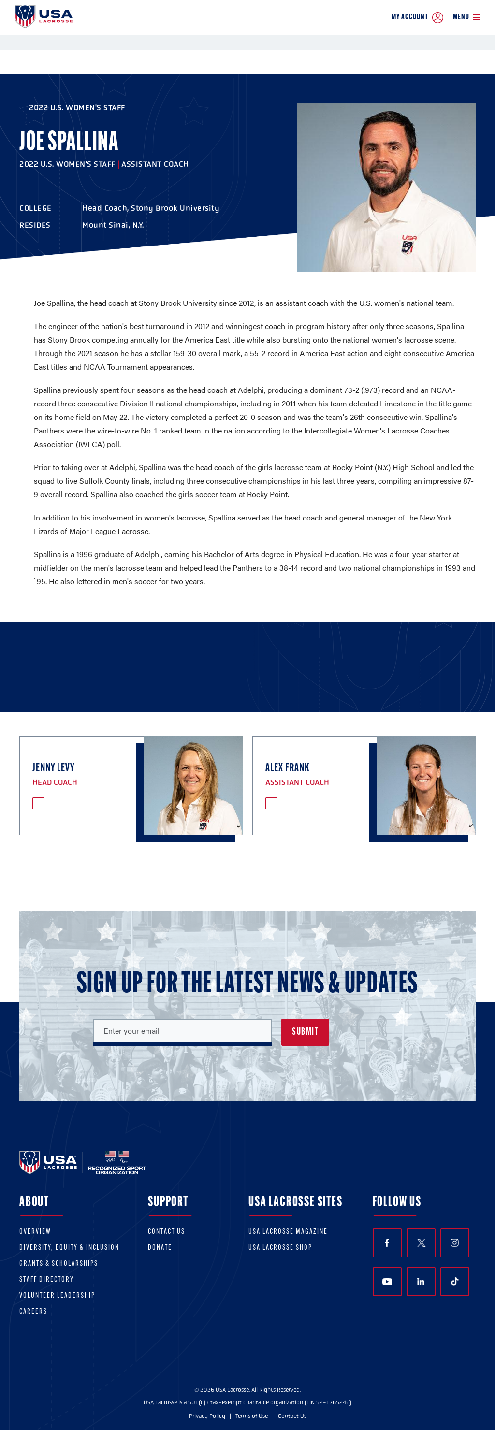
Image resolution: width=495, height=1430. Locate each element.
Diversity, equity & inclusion (69, 1248)
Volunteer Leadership (57, 1296)
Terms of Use (251, 1416)
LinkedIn (420, 1281)
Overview (35, 1232)
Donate (160, 1248)
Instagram (455, 1243)
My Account (417, 17)
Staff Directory (46, 1280)
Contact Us (166, 1232)
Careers (33, 1311)
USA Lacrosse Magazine (288, 1232)
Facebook (387, 1243)
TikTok (455, 1281)
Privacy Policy (207, 1416)
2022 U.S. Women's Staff (77, 107)
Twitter (421, 1243)
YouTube (387, 1281)
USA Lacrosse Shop (280, 1248)
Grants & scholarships (58, 1264)
